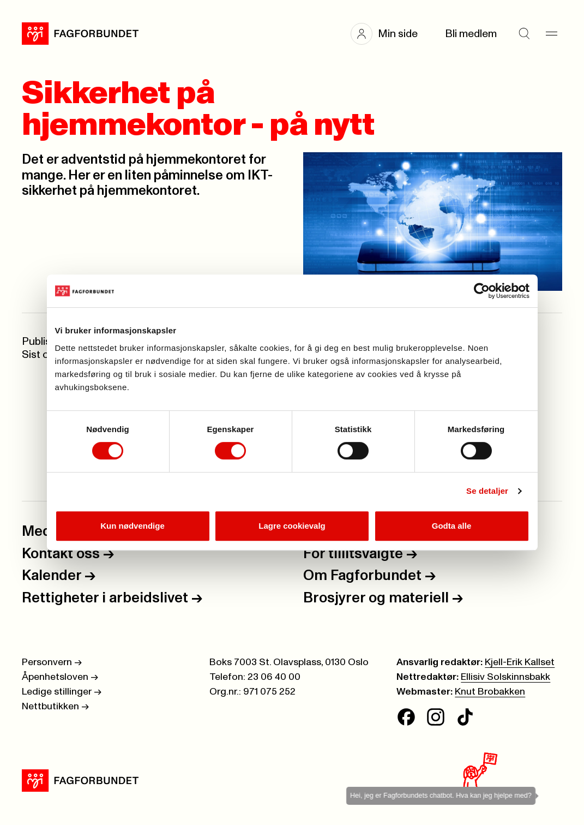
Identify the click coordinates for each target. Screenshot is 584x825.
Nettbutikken (55, 707)
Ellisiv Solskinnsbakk (505, 677)
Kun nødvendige (132, 525)
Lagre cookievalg (292, 525)
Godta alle (452, 525)
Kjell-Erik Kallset (520, 662)
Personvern (52, 662)
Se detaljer (487, 490)
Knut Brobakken (490, 692)
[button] (390, 34)
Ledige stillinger (61, 692)
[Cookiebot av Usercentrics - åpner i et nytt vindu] (481, 291)
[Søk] (524, 34)
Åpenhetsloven (60, 677)
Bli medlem (471, 33)
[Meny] (551, 34)
